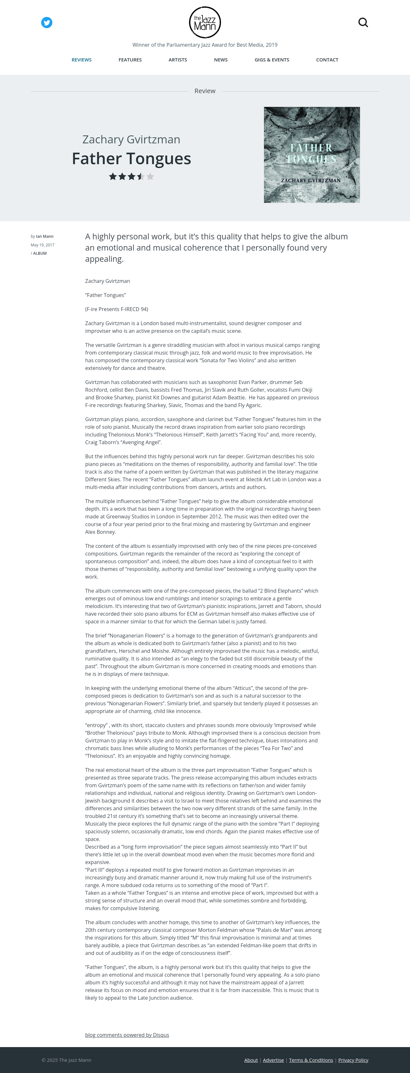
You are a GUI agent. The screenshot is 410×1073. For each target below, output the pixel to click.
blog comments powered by (127, 1034)
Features (130, 59)
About (251, 1060)
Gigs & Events (272, 59)
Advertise (273, 1060)
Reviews (81, 59)
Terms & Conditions (311, 1060)
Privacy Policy (353, 1060)
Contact (327, 59)
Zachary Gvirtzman (131, 139)
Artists (178, 59)
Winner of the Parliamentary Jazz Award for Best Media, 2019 (205, 44)
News (221, 59)
